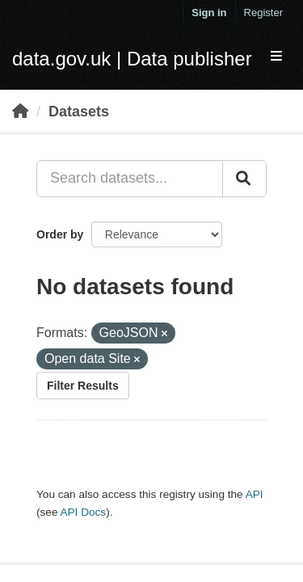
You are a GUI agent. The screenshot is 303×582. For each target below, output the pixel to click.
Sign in (208, 12)
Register (263, 12)
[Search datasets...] (129, 178)
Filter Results (83, 385)
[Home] (20, 111)
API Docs (83, 512)
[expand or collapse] (276, 57)
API (254, 494)
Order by (59, 234)
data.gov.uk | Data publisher (132, 59)
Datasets (78, 111)
